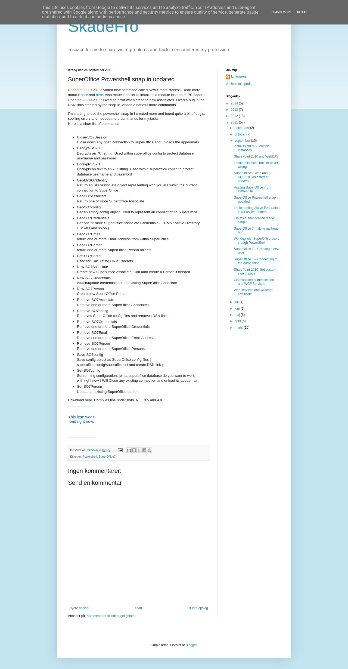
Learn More (282, 12)
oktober (240, 134)
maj (238, 315)
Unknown (238, 77)
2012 (235, 116)
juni (238, 308)
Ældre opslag (198, 608)
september (243, 141)
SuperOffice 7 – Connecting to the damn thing (256, 261)
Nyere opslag (79, 608)
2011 (235, 122)
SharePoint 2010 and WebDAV (256, 156)
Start (138, 608)
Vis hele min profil (238, 84)
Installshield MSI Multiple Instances (252, 148)
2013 (235, 110)
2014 (235, 103)
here (84, 95)
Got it (302, 12)
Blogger (191, 645)
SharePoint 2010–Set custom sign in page (255, 271)
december (242, 128)
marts (239, 327)
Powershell (90, 456)
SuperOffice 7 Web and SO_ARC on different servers (251, 177)
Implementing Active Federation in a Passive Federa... (256, 210)
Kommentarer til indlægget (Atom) (111, 616)
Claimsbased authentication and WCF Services (254, 282)
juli (237, 302)
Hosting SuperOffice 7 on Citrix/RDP (252, 189)
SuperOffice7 (107, 456)
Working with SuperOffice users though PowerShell (256, 240)
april (238, 321)
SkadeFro (103, 26)
